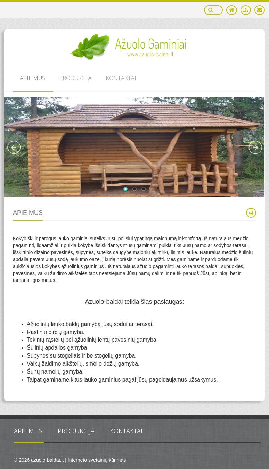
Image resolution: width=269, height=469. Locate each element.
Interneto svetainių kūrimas (97, 460)
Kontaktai (126, 431)
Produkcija (76, 431)
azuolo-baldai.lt (47, 460)
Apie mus (28, 431)
